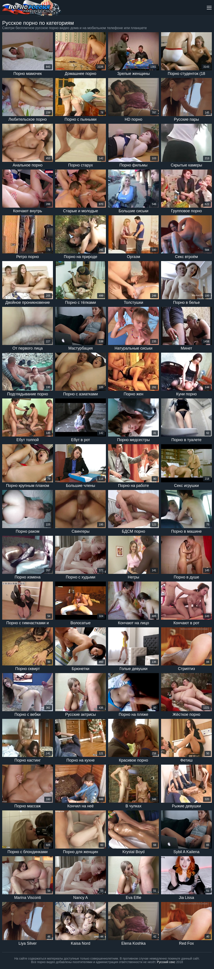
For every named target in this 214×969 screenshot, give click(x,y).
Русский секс (166, 962)
